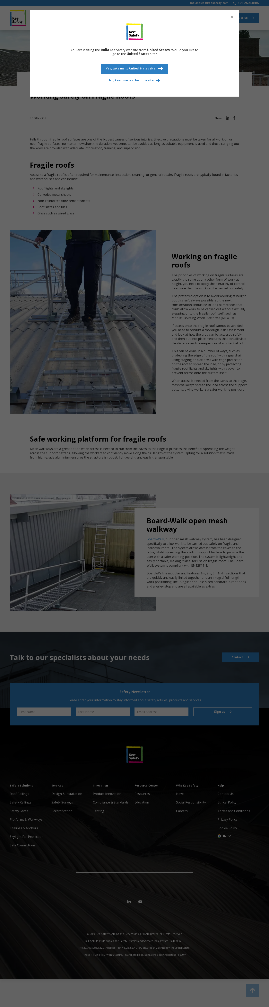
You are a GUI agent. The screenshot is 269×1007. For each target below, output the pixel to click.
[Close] (232, 17)
